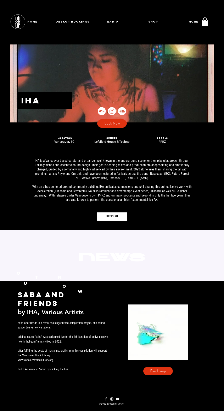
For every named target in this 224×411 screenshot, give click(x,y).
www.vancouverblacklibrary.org (35, 360)
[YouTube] (118, 399)
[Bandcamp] (102, 111)
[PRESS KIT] (112, 216)
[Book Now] (112, 123)
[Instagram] (112, 111)
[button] (204, 21)
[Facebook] (106, 399)
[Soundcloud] (122, 111)
